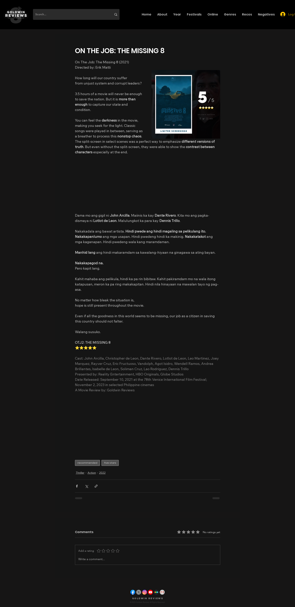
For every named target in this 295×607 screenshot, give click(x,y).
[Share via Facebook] (77, 486)
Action (92, 472)
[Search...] (70, 14)
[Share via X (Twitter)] (86, 486)
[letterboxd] (156, 592)
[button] (162, 14)
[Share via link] (96, 486)
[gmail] (162, 592)
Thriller (80, 472)
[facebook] (132, 592)
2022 (102, 472)
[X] (138, 592)
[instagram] (144, 592)
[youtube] (150, 592)
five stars (110, 463)
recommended (87, 463)
